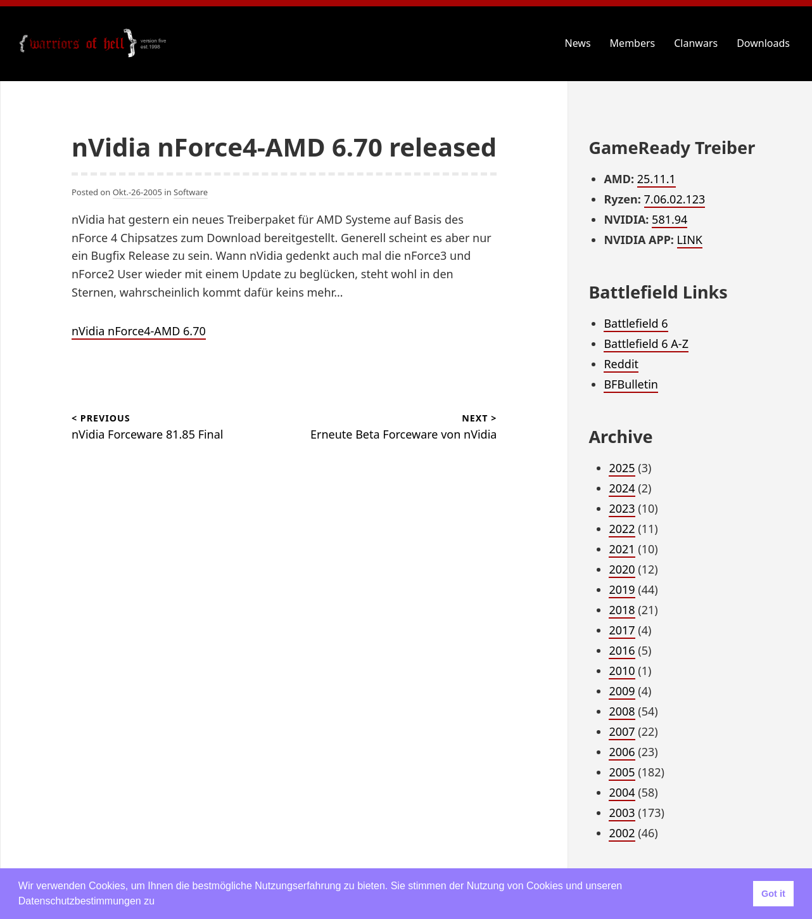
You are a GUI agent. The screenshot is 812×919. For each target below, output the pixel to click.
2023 (622, 508)
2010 (622, 670)
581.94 (669, 219)
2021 (622, 548)
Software (191, 192)
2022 (622, 528)
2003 (622, 812)
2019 (622, 589)
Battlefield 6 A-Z (646, 343)
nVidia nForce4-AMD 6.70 (139, 330)
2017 (622, 630)
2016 (622, 650)
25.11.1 (656, 178)
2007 (622, 731)
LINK (689, 239)
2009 (622, 690)
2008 (622, 711)
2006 (622, 751)
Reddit (621, 363)
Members (633, 43)
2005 (622, 772)
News (578, 43)
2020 (622, 569)
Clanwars (696, 43)
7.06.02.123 (675, 199)
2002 (622, 832)
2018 (622, 609)
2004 (622, 792)
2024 (622, 488)
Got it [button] (773, 894)
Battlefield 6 (636, 323)
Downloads (763, 43)
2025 (622, 467)
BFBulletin (631, 384)
